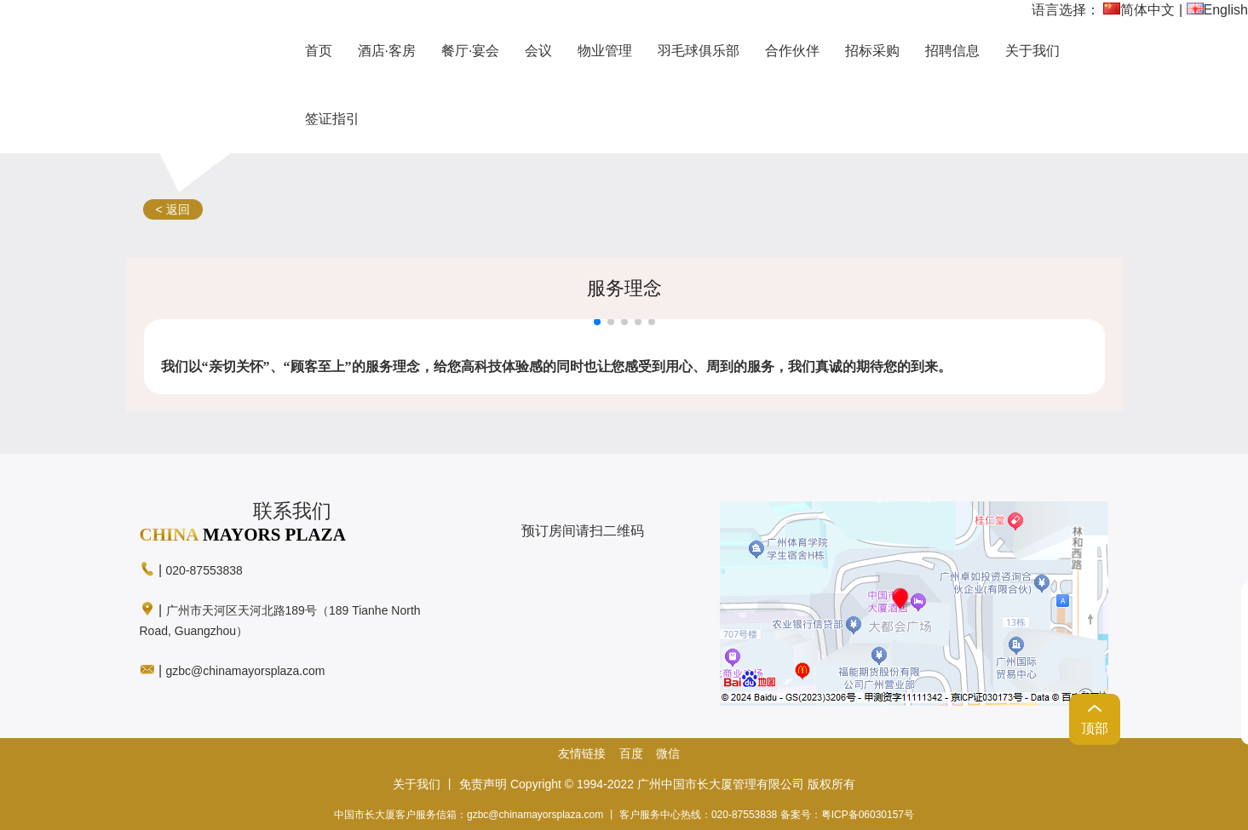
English (1217, 10)
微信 (668, 753)
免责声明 (483, 784)
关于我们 (416, 784)
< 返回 (173, 209)
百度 (631, 753)
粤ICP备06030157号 (867, 815)
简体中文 (1139, 10)
